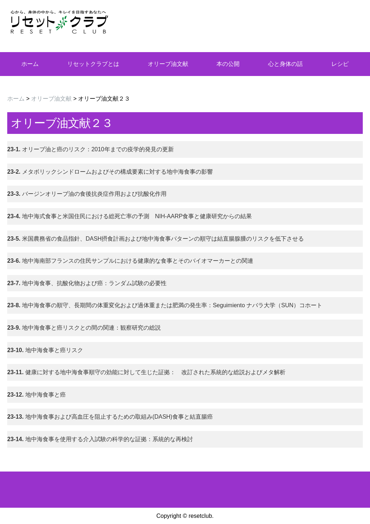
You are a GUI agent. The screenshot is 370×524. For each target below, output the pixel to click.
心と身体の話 (285, 64)
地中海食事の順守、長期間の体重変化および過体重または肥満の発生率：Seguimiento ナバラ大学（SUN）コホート (164, 305)
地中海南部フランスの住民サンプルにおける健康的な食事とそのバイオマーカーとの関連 (130, 261)
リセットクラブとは (93, 64)
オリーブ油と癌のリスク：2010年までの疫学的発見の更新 (90, 149)
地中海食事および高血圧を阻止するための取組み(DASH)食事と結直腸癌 (110, 417)
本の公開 (228, 64)
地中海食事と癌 (36, 395)
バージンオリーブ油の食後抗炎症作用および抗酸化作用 (87, 194)
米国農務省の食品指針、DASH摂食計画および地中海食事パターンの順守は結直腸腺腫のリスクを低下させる (155, 239)
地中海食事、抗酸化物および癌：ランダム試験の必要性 (87, 283)
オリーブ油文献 (168, 64)
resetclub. (201, 516)
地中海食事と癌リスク (45, 350)
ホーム (30, 64)
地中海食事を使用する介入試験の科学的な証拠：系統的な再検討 (100, 439)
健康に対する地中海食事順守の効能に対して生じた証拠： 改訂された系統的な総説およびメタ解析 (146, 372)
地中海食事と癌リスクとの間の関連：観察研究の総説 (84, 328)
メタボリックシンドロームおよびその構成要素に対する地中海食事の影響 (110, 172)
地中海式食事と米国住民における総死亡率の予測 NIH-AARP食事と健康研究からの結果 (129, 216)
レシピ (340, 64)
